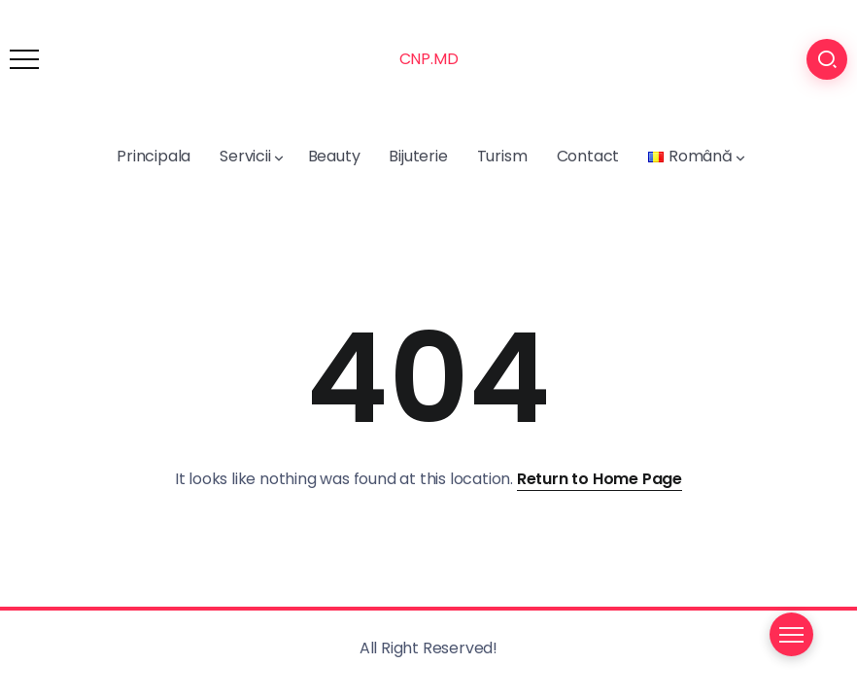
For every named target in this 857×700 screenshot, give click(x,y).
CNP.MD (429, 59)
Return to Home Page (599, 479)
